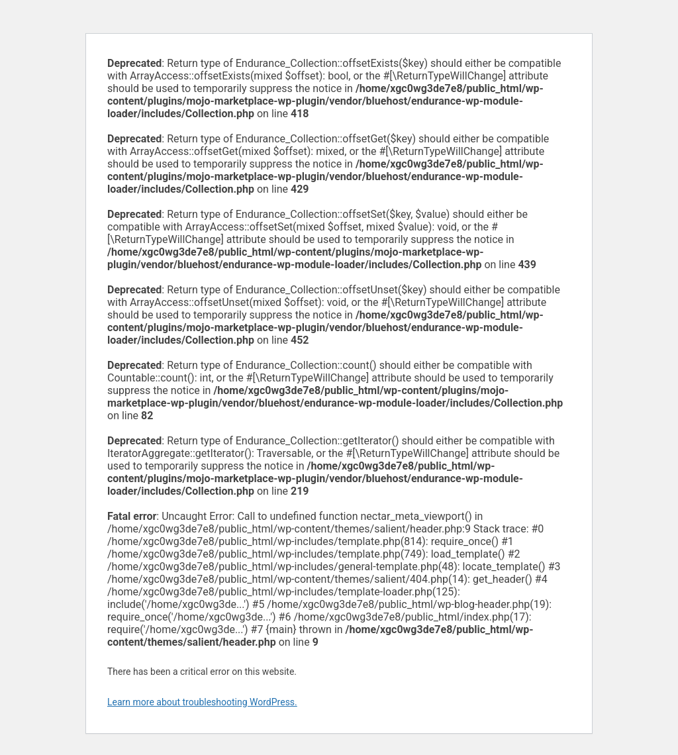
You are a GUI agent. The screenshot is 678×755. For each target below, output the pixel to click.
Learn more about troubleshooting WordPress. (202, 702)
